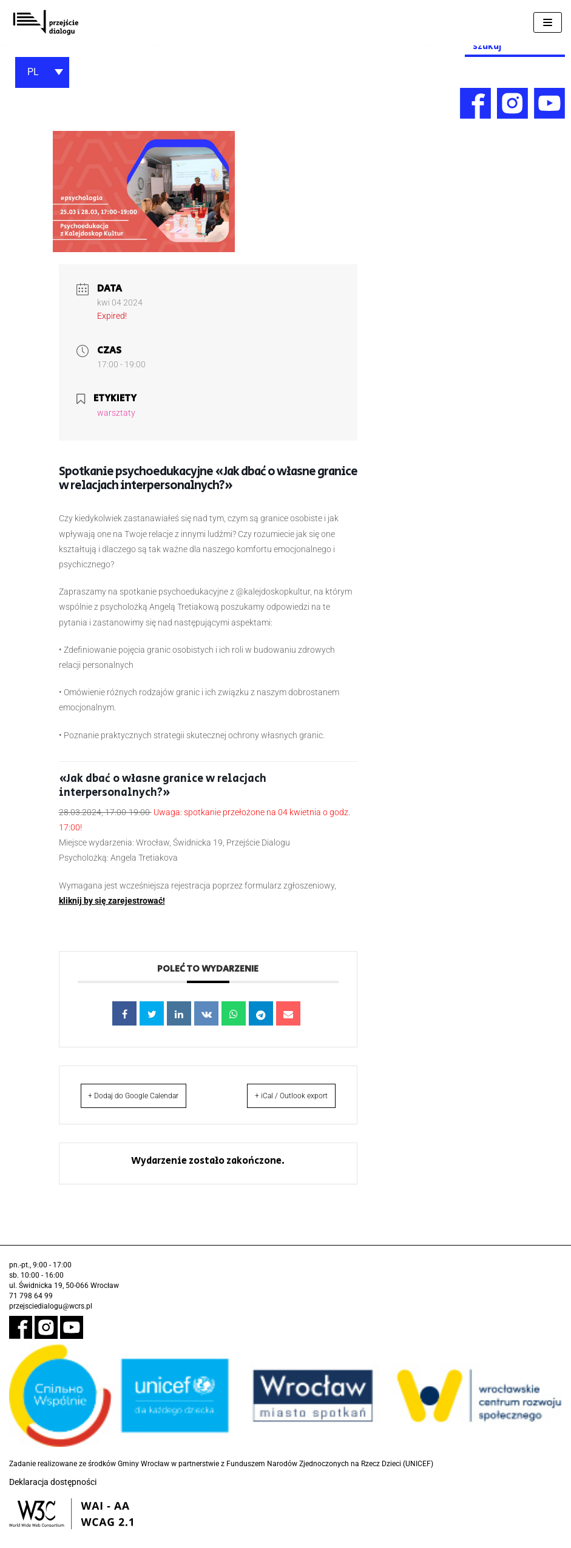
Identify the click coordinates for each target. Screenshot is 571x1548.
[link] (45, 22)
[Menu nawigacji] (547, 22)
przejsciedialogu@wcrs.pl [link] (50, 1322)
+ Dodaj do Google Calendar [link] (122, 1104)
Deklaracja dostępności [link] (52, 1498)
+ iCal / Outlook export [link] (316, 1104)
